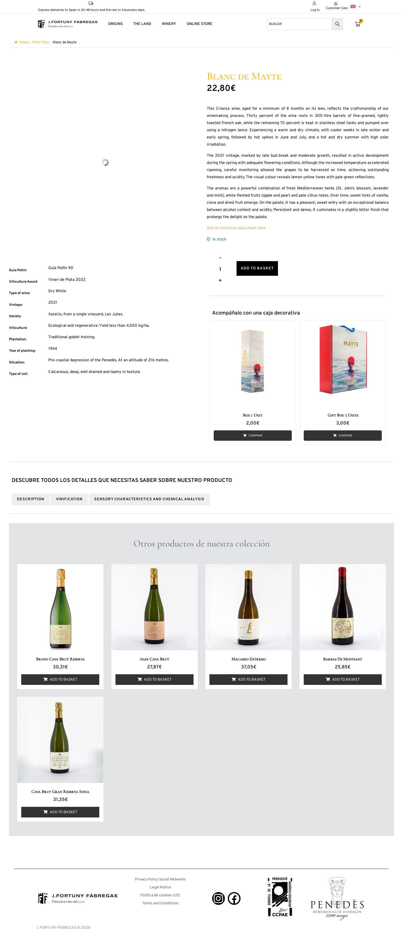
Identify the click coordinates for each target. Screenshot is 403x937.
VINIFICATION (69, 496)
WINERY (169, 24)
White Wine (40, 42)
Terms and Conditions (160, 900)
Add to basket (260, 267)
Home (23, 42)
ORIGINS (115, 24)
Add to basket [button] (63, 677)
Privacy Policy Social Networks (160, 876)
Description (30, 496)
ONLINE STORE (199, 24)
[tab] (31, 496)
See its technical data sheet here (236, 228)
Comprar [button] (256, 433)
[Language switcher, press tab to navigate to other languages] (356, 6)
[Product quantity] (220, 269)
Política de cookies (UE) (160, 892)
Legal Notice (160, 884)
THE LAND (142, 24)
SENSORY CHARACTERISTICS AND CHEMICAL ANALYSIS (149, 496)
